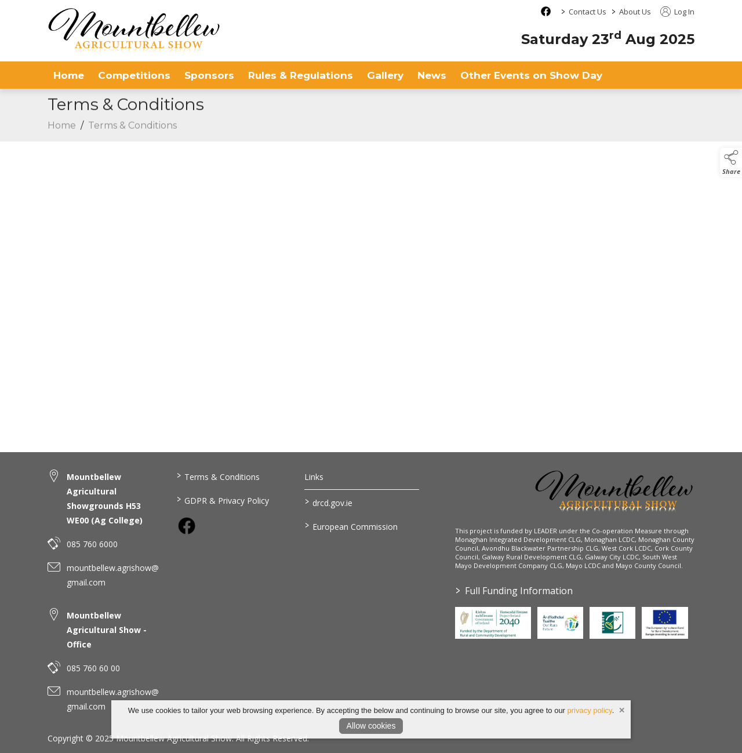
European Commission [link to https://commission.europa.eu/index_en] (351, 525)
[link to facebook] (186, 525)
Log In (677, 11)
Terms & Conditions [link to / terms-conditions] (217, 476)
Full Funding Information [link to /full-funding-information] (513, 590)
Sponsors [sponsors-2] (209, 75)
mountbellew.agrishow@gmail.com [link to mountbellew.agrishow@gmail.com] (113, 575)
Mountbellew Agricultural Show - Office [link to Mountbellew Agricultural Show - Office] (107, 630)
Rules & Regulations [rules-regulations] (300, 75)
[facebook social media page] (546, 11)
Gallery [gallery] (385, 75)
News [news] (431, 75)
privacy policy (590, 710)
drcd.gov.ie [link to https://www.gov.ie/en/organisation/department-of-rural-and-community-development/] (328, 502)
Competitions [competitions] (134, 75)
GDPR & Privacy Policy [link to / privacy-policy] (222, 499)
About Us (635, 11)
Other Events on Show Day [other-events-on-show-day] (531, 75)
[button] (731, 162)
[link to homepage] (134, 30)
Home (68, 75)
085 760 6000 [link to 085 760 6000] (92, 544)
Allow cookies (371, 725)
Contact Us (587, 11)
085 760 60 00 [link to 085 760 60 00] (93, 668)
